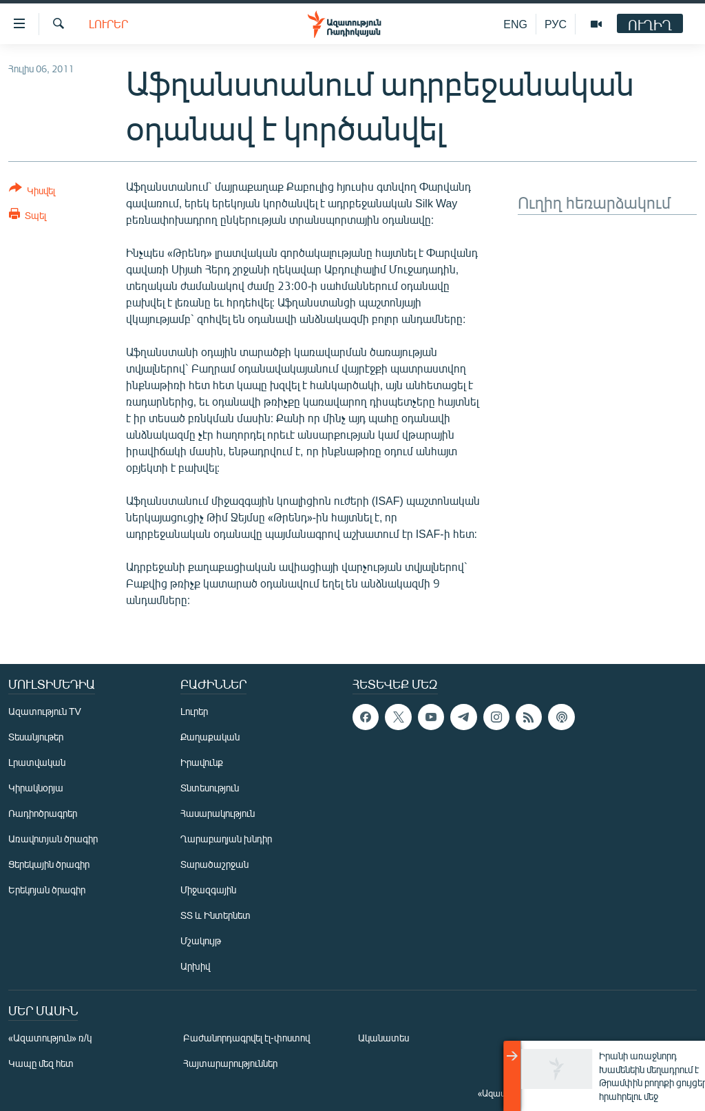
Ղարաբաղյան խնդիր (226, 838)
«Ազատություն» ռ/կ (50, 1037)
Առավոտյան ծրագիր (53, 838)
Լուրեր (108, 23)
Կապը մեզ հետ (41, 1063)
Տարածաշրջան (214, 864)
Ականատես (383, 1037)
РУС (556, 23)
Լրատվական (36, 762)
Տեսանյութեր (35, 737)
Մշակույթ (200, 940)
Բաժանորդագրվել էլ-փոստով (246, 1037)
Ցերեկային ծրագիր (49, 864)
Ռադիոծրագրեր (42, 813)
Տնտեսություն (209, 787)
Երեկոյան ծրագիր (46, 889)
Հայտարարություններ (230, 1063)
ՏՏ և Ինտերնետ (215, 915)
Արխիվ (195, 966)
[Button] (32, 191)
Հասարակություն (217, 813)
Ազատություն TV (44, 711)
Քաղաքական (210, 737)
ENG (515, 23)
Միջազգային (208, 889)
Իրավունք (201, 762)
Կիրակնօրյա (35, 787)
